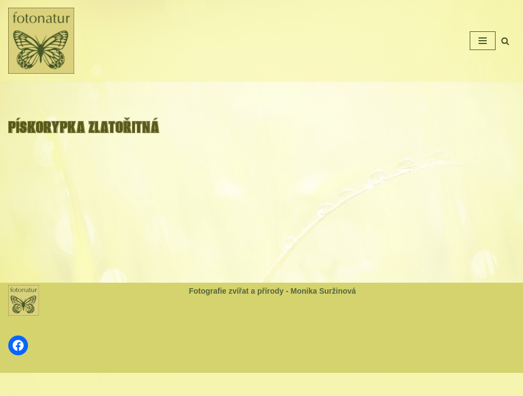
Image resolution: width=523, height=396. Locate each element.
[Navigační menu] (483, 40)
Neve (225, 384)
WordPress (288, 384)
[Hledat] (505, 41)
